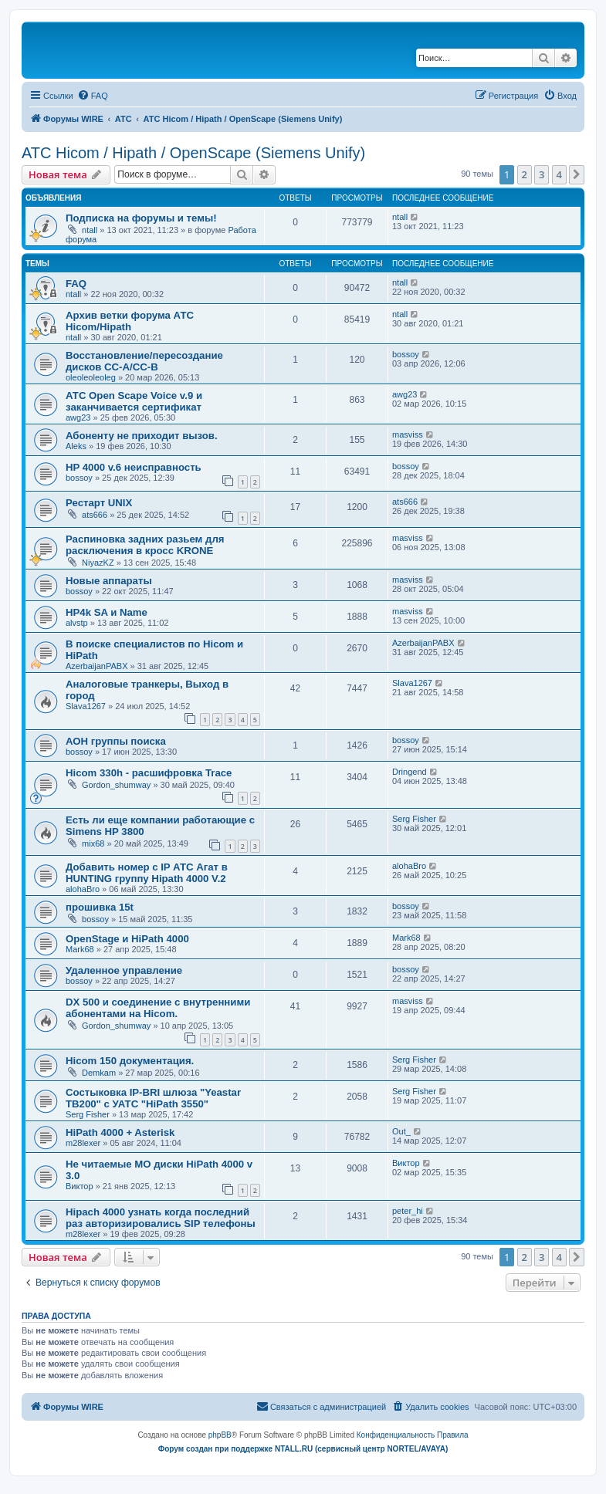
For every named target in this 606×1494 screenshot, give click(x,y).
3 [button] (541, 174)
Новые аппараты (109, 580)
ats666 (94, 514)
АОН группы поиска (116, 741)
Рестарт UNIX (99, 503)
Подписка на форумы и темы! (141, 218)
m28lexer (83, 1143)
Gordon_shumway (116, 784)
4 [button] (559, 174)
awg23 (78, 417)
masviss (407, 434)
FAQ (76, 283)
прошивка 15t (100, 907)
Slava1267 (86, 706)
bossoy (405, 354)
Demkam (99, 1072)
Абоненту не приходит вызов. (142, 435)
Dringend (409, 771)
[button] (576, 174)
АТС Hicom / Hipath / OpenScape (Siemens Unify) (193, 152)
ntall (89, 230)
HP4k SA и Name (106, 612)
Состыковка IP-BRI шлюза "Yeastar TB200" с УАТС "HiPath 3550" (153, 1098)
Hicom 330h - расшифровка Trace (149, 773)
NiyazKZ (98, 562)
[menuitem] (92, 95)
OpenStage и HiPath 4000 (127, 939)
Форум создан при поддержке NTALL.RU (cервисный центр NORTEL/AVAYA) (303, 1449)
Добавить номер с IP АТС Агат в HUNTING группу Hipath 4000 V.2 (147, 872)
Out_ (401, 1131)
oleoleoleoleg (91, 377)
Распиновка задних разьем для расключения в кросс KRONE (145, 544)
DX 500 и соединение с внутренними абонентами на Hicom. (158, 1007)
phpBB (220, 1435)
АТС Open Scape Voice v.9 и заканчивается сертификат (134, 401)
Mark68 (80, 949)
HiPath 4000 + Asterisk (120, 1132)
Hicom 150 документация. (130, 1060)
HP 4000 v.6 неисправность (133, 467)
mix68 (93, 843)
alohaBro (83, 889)
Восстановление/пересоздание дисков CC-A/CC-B (144, 361)
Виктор (79, 1186)
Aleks (76, 446)
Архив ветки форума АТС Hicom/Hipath (130, 321)
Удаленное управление (124, 970)
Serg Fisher (414, 818)
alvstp (77, 622)
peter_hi (407, 1210)
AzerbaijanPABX (97, 666)
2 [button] (524, 174)
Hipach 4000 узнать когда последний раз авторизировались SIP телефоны (161, 1217)
